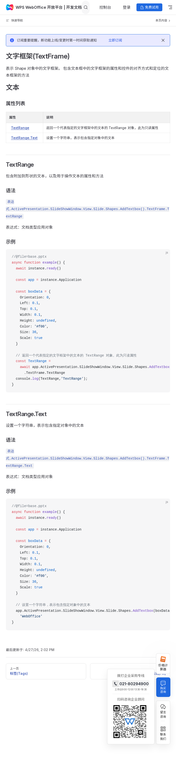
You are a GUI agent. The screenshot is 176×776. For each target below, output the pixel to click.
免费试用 (149, 7)
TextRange (20, 128)
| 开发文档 (72, 7)
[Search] (86, 7)
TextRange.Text (24, 138)
